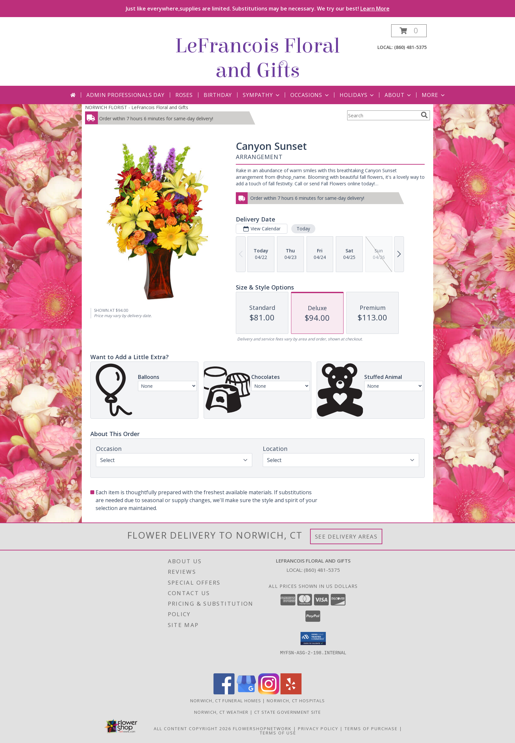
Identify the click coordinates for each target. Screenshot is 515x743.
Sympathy (261, 95)
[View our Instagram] (268, 692)
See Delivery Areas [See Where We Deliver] (346, 536)
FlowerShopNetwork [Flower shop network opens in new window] (262, 728)
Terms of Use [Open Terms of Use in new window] (278, 733)
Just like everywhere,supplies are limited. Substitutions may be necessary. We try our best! (258, 8)
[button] (409, 30)
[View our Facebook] (224, 692)
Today (303, 228)
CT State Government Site (287, 712)
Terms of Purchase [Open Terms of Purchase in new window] (371, 728)
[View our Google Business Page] (246, 692)
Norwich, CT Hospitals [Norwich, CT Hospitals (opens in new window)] (296, 701)
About (398, 95)
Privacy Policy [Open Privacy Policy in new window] (318, 728)
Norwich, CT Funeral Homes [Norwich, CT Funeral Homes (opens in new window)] (225, 701)
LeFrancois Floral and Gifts (257, 58)
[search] (424, 115)
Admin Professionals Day (125, 95)
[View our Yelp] (291, 692)
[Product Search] (382, 115)
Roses (184, 95)
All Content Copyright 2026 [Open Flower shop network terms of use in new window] (192, 728)
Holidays (357, 95)
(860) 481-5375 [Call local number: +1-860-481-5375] (410, 47)
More (434, 95)
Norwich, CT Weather (221, 712)
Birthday (218, 95)
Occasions (310, 95)
